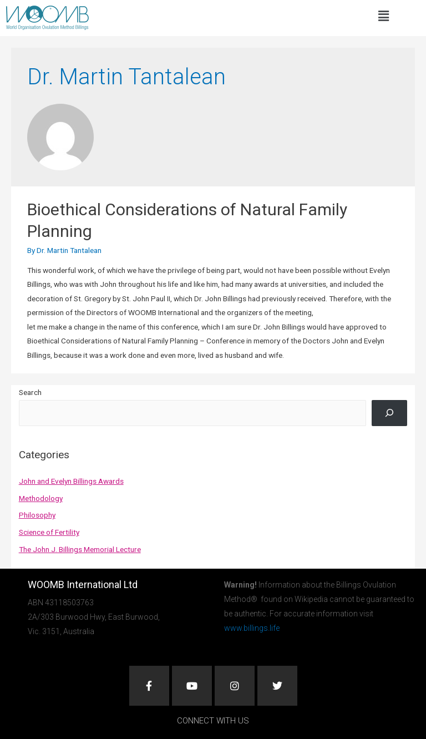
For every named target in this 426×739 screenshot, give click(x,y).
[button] (383, 16)
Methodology (41, 498)
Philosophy (37, 514)
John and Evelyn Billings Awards (71, 481)
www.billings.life (252, 628)
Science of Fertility (49, 532)
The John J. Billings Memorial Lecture (80, 549)
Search (30, 392)
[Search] (389, 413)
